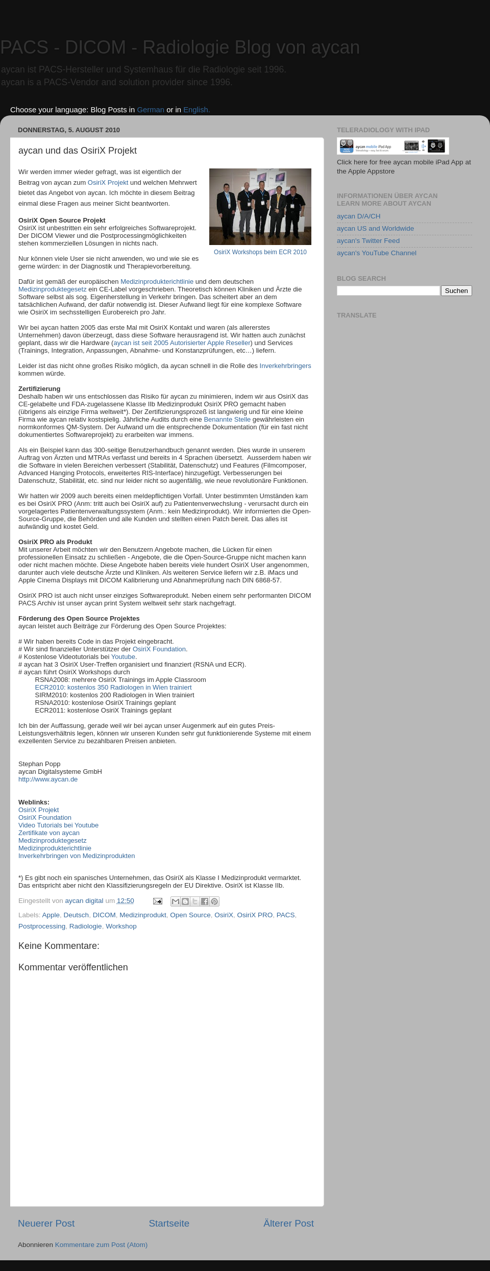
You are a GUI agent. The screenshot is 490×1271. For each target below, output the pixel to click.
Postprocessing (41, 926)
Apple (51, 915)
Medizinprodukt (142, 915)
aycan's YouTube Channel (376, 253)
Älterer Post (288, 1223)
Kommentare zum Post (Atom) (101, 1245)
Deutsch (76, 915)
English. (196, 110)
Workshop (121, 926)
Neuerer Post (46, 1223)
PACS (286, 915)
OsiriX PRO (255, 915)
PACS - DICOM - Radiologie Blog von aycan (180, 47)
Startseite (169, 1223)
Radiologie (85, 926)
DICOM (104, 915)
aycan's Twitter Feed (368, 241)
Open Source (190, 915)
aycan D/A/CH (359, 216)
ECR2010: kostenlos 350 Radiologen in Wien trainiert (114, 687)
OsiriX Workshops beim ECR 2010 (260, 252)
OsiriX (223, 915)
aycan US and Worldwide (375, 228)
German (150, 110)
